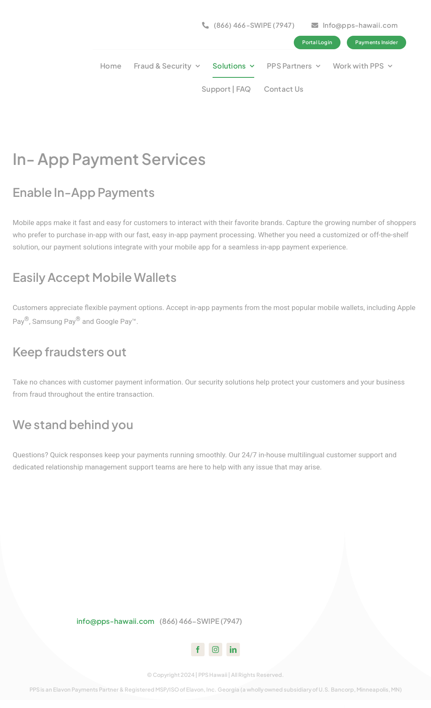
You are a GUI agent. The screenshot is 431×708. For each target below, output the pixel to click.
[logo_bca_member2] (173, 17)
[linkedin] (233, 649)
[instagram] (215, 649)
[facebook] (198, 649)
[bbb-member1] (124, 17)
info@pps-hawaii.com (115, 621)
